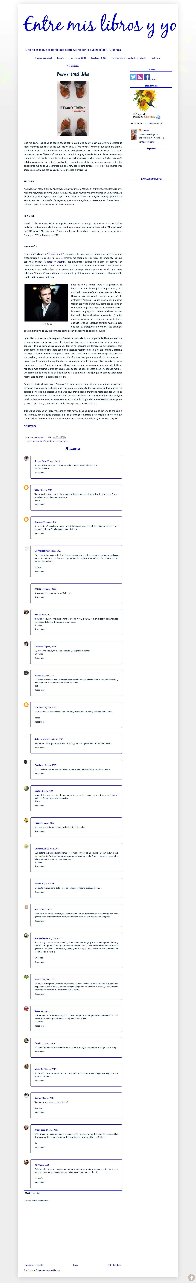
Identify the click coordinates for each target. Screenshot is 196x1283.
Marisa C (38, 980)
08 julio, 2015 (43, 1165)
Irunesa (38, 676)
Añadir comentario (33, 1193)
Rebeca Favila (40, 461)
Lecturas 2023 (98, 58)
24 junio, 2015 (50, 1069)
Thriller (49, 441)
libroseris (38, 522)
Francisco (39, 765)
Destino (36, 441)
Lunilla (37, 791)
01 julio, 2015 (52, 1130)
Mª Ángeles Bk (41, 551)
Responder (39, 473)
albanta (38, 884)
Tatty (37, 490)
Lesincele (39, 647)
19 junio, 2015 (53, 461)
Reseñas (61, 58)
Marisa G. (39, 1069)
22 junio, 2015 (48, 1043)
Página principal (43, 58)
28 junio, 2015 (48, 1098)
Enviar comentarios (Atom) (48, 1270)
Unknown (39, 708)
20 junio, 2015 (48, 884)
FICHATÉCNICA (30, 426)
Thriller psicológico (60, 441)
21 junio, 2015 (49, 980)
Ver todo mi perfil (146, 142)
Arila (36, 910)
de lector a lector (42, 739)
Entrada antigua (115, 1265)
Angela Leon (40, 1130)
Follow (153, 79)
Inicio (75, 1265)
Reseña (43, 441)
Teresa (37, 1011)
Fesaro (38, 823)
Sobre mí (156, 58)
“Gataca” (48, 262)
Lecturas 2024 (78, 58)
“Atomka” (62, 262)
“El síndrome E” (55, 254)
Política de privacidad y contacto (129, 58)
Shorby (38, 1098)
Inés (36, 615)
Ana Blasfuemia (41, 938)
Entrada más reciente (33, 1265)
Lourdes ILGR (40, 849)
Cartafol (38, 1043)
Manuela (145, 131)
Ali (36, 1165)
